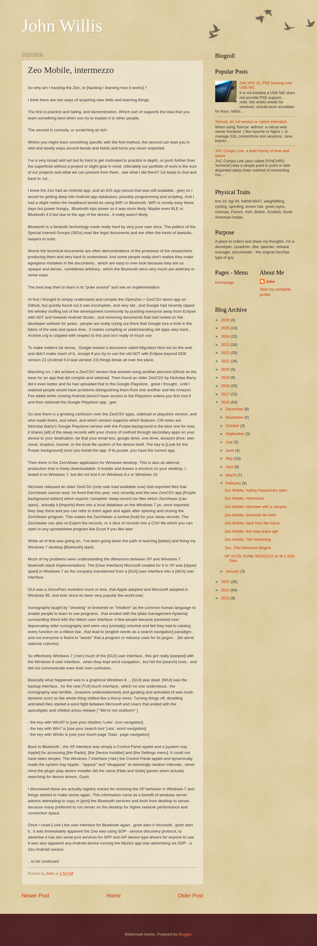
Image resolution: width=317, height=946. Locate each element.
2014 (225, 590)
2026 (225, 320)
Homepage (224, 282)
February (234, 483)
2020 (225, 369)
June (230, 450)
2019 (225, 377)
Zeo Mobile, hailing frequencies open (256, 490)
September (236, 433)
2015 (225, 581)
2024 (225, 336)
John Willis (62, 25)
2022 (225, 352)
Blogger (184, 934)
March (231, 475)
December (235, 409)
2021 (225, 361)
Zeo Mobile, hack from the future (252, 523)
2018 (225, 386)
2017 (225, 394)
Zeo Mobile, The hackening (248, 539)
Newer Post (35, 896)
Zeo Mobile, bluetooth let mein (250, 515)
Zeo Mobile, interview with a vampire (256, 506)
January (233, 571)
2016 (225, 402)
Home (113, 896)
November (235, 417)
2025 (225, 328)
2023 (225, 344)
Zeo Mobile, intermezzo (245, 498)
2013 (225, 598)
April (230, 467)
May (230, 458)
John (270, 281)
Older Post (190, 896)
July (229, 442)
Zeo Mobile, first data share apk (251, 531)
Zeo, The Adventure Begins (248, 548)
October (233, 425)
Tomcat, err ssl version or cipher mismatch (251, 121)
